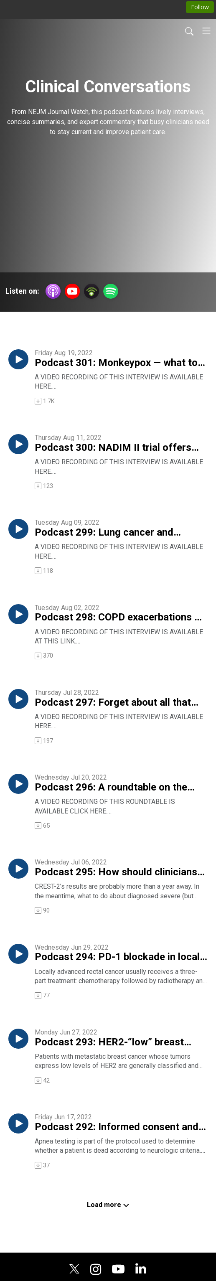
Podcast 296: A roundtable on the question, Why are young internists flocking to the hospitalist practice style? (114, 787)
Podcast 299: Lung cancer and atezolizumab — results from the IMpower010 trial (108, 532)
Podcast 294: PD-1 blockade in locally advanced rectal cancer (121, 957)
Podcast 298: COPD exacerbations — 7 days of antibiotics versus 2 (118, 617)
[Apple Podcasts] (53, 291)
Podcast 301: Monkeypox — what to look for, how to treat (116, 363)
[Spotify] (110, 291)
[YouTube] (72, 291)
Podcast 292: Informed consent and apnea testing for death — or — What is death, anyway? (117, 1127)
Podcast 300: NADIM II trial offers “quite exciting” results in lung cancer (119, 448)
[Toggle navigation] (206, 31)
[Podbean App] (91, 291)
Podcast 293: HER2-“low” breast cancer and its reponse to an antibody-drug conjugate (109, 1042)
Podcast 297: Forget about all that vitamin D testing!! (113, 702)
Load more (108, 1205)
